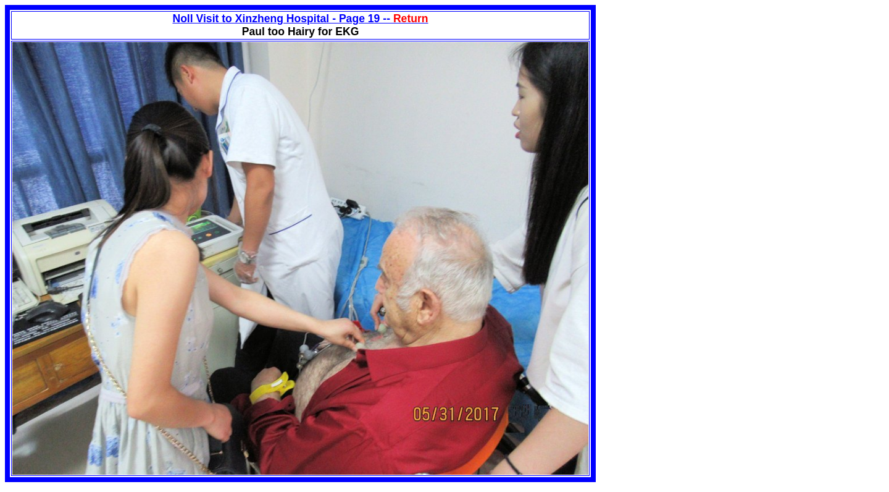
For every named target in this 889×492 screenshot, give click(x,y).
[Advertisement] (699, 91)
